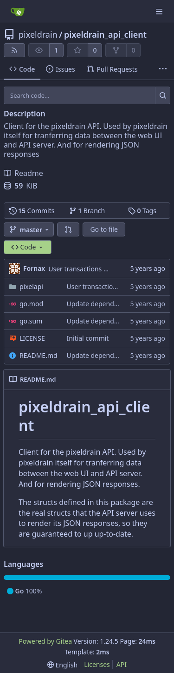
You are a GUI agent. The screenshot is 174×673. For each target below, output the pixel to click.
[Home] (18, 11)
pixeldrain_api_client (105, 34)
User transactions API (81, 268)
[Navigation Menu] (160, 11)
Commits (32, 210)
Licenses (97, 664)
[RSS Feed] (14, 50)
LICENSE (32, 338)
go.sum (30, 320)
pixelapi (31, 286)
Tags (142, 210)
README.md (38, 355)
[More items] (162, 69)
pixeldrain (38, 34)
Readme (23, 173)
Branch (87, 210)
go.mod (31, 303)
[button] (68, 229)
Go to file (103, 229)
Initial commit (88, 338)
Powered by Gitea (45, 641)
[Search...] (162, 95)
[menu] (62, 664)
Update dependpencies (102, 303)
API (121, 664)
